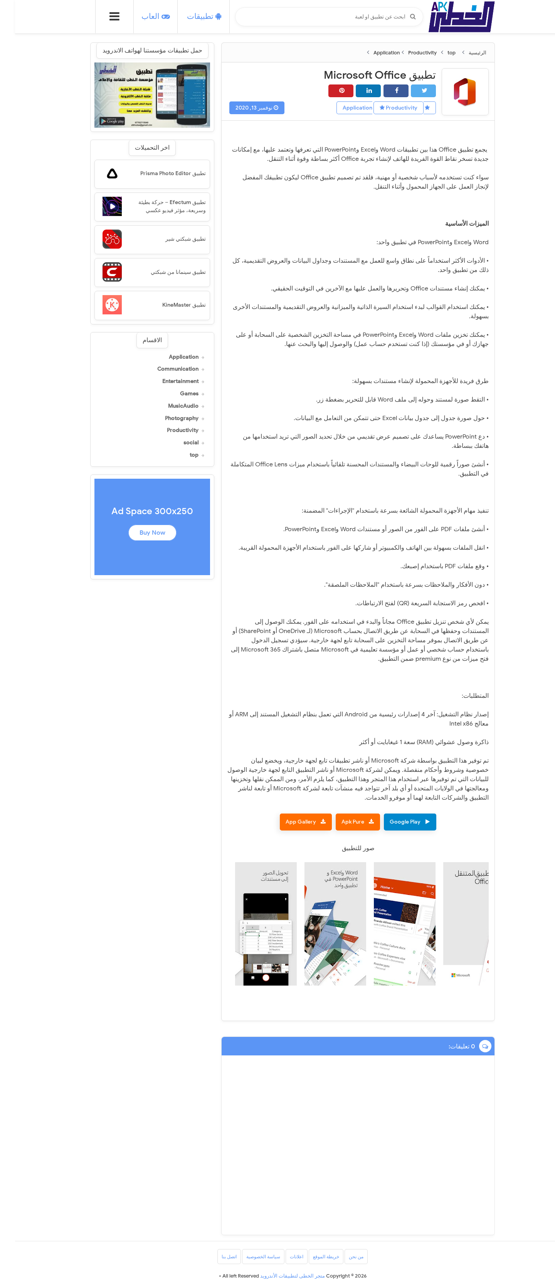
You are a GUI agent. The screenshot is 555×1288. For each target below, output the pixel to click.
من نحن (341, 1256)
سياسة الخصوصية (248, 1256)
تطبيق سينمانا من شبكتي (163, 272)
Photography (166, 418)
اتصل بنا (214, 1256)
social (175, 443)
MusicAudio (168, 406)
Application (168, 357)
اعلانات (281, 1256)
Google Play (390, 822)
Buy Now (137, 533)
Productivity (383, 108)
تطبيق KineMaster (169, 305)
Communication (162, 369)
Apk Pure (337, 822)
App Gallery (286, 822)
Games (174, 394)
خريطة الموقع (311, 1256)
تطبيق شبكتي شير (170, 239)
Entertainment (165, 381)
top (179, 455)
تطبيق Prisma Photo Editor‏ (158, 173)
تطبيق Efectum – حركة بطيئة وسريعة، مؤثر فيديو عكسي (157, 206)
